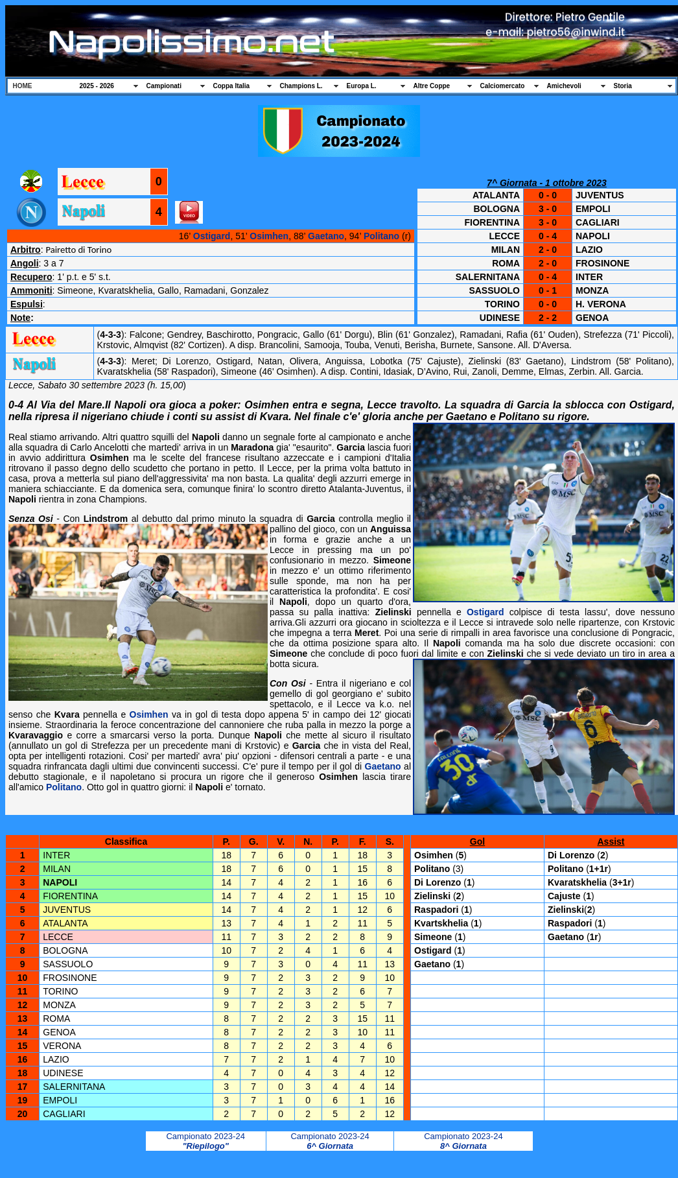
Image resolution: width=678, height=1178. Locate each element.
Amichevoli (564, 85)
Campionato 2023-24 (205, 1136)
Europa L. (362, 85)
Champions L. (301, 85)
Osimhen (269, 236)
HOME (22, 85)
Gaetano (326, 236)
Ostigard (212, 236)
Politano (381, 236)
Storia (623, 85)
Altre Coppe (432, 85)
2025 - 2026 (97, 85)
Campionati (163, 85)
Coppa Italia (231, 85)
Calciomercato (502, 85)
